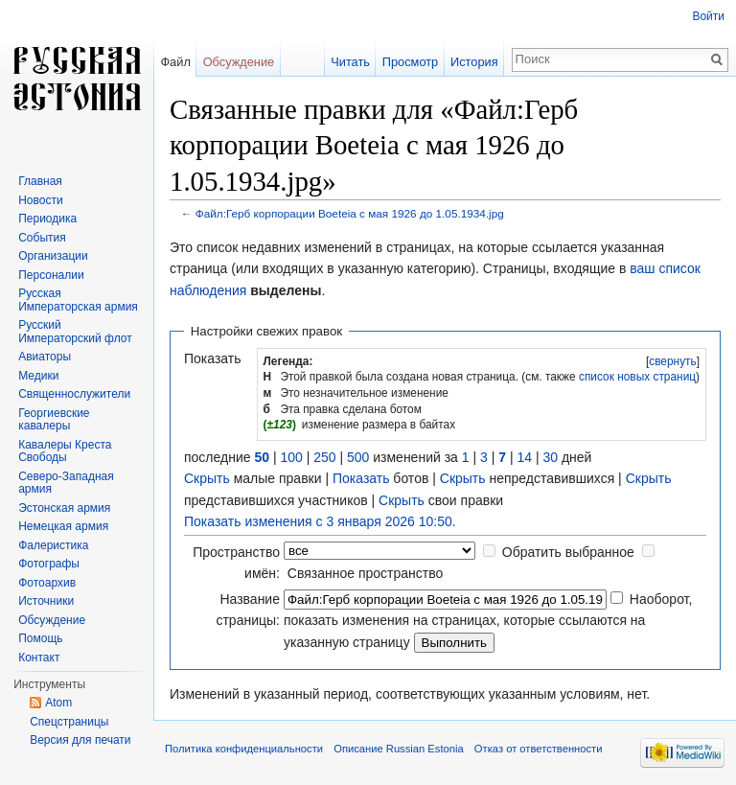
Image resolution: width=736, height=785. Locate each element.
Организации (53, 256)
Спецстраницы (69, 721)
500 (358, 457)
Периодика (47, 218)
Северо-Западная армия (66, 483)
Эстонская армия (64, 508)
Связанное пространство (365, 573)
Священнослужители (74, 394)
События (42, 237)
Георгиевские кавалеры (53, 419)
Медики (38, 375)
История (474, 62)
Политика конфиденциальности (244, 748)
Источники (46, 601)
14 (524, 457)
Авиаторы (44, 356)
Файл (175, 62)
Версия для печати (80, 740)
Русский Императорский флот (74, 331)
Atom (58, 702)
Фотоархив (47, 582)
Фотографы (49, 563)
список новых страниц (637, 376)
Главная (40, 181)
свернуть (673, 361)
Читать (350, 62)
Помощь (40, 638)
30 (550, 457)
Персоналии (51, 275)
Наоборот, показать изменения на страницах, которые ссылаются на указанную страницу (488, 620)
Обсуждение (239, 62)
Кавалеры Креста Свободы (64, 451)
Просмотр (410, 62)
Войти (708, 16)
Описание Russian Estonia (398, 748)
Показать (361, 478)
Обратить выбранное (568, 552)
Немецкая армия (63, 526)
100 (291, 457)
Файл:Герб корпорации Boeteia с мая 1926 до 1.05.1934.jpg (350, 213)
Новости (40, 200)
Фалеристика (53, 545)
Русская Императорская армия (78, 300)
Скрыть (207, 478)
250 (324, 457)
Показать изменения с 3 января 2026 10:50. (320, 521)
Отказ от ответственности (538, 748)
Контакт (38, 657)
